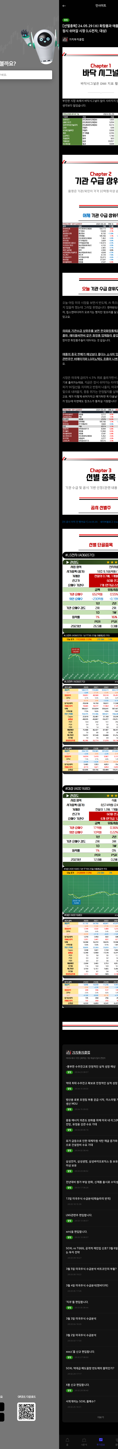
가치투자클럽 (81, 1052)
